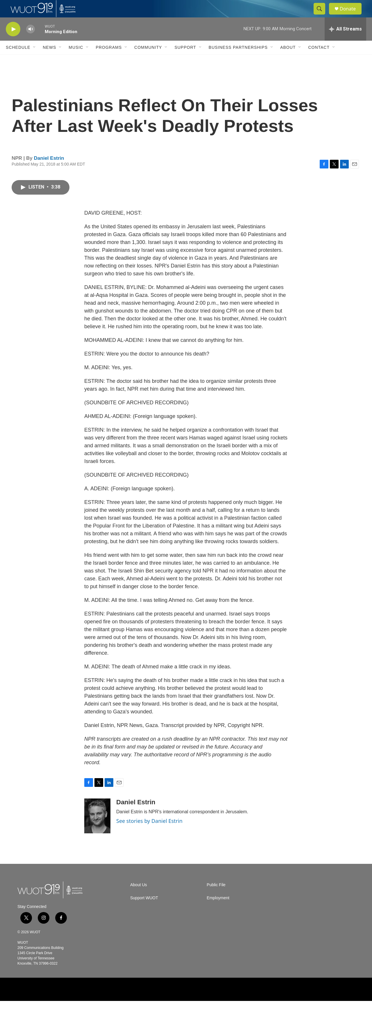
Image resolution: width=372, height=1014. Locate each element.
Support (185, 60)
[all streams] (345, 42)
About (288, 60)
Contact (319, 60)
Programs (109, 60)
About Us (138, 898)
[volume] (30, 42)
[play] (13, 42)
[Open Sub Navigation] (34, 60)
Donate (351, 15)
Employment (218, 911)
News (49, 60)
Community (148, 60)
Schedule (18, 60)
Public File (216, 898)
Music (76, 60)
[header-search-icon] (322, 15)
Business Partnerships (238, 60)
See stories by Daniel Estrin (149, 833)
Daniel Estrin (49, 171)
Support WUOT (144, 911)
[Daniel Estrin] (97, 829)
